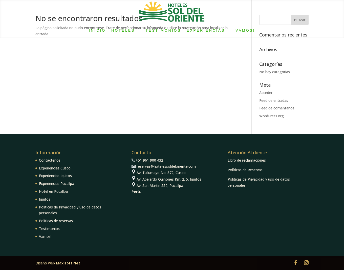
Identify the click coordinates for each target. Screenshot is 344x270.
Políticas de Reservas (245, 169)
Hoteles (123, 30)
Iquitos (44, 199)
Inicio (97, 30)
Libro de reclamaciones (247, 160)
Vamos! (245, 30)
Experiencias (206, 30)
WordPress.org (271, 115)
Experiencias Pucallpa (56, 183)
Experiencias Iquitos (55, 175)
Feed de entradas (273, 100)
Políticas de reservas (56, 220)
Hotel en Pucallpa (53, 191)
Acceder (265, 92)
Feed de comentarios (276, 108)
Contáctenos (49, 160)
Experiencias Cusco (55, 168)
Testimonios (163, 30)
